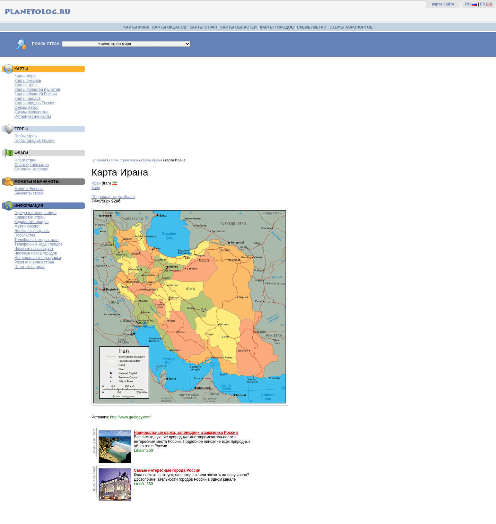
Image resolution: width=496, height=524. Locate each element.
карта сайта (443, 4)
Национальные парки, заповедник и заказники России (186, 432)
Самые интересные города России (167, 470)
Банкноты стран (28, 193)
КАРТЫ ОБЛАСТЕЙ (239, 27)
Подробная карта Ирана (113, 196)
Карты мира (25, 76)
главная (99, 160)
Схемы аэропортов (31, 112)
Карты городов (27, 98)
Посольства (25, 235)
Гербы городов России (34, 140)
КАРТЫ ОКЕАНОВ (169, 27)
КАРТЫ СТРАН (203, 27)
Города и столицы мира (35, 212)
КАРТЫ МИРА (136, 27)
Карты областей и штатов (37, 89)
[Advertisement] (284, 105)
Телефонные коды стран (36, 239)
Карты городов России (34, 103)
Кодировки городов (31, 221)
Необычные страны (31, 230)
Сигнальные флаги (31, 169)
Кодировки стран (29, 217)
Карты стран (25, 85)
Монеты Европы (28, 188)
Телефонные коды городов (38, 244)
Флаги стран (25, 160)
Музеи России (26, 226)
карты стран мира (123, 160)
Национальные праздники (37, 257)
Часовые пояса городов (35, 253)
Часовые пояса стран (33, 248)
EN (482, 4)
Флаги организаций (31, 164)
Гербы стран (25, 136)
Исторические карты (32, 116)
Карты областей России (35, 94)
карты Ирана (151, 160)
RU (468, 4)
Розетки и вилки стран (34, 262)
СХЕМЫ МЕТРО (311, 27)
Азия (95, 187)
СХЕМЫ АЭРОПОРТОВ (351, 27)
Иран (96, 183)
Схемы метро (26, 107)
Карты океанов (27, 80)
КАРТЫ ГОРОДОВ (277, 27)
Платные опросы (29, 266)
